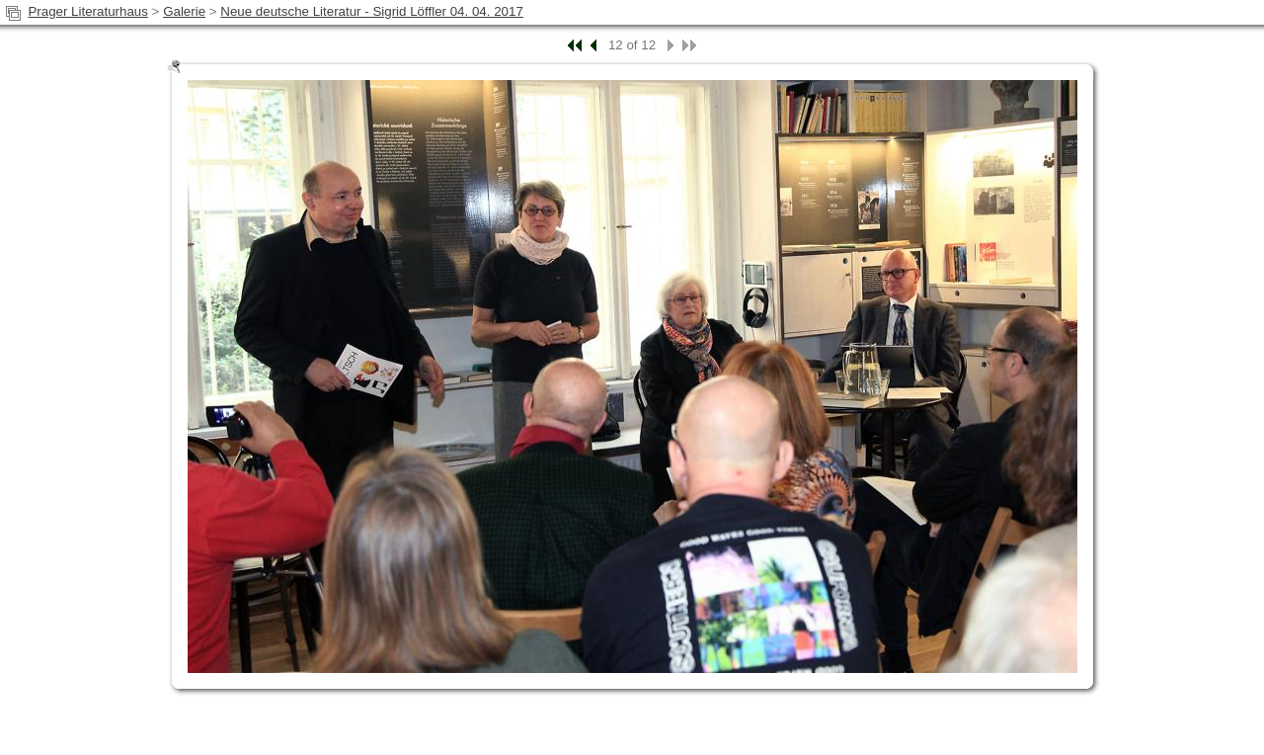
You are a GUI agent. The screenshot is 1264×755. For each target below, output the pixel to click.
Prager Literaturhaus (88, 11)
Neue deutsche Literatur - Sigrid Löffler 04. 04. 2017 (371, 11)
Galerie (184, 11)
